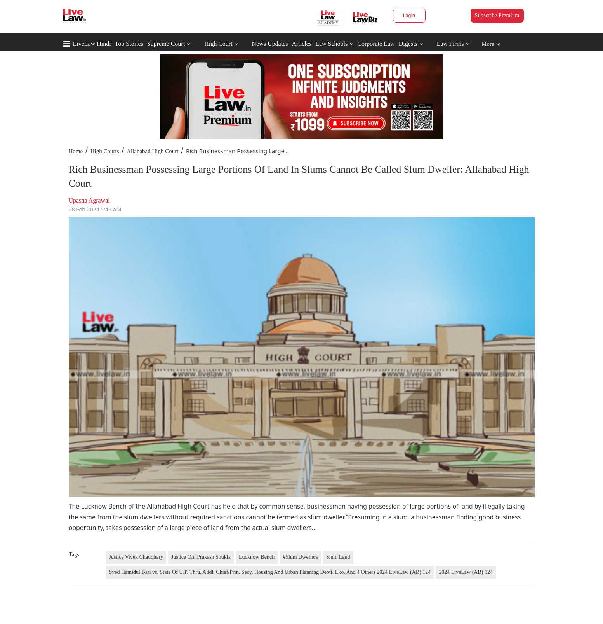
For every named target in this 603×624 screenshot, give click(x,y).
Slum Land (338, 557)
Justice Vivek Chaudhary (136, 557)
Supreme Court (166, 43)
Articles (301, 43)
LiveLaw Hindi (92, 43)
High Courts (104, 151)
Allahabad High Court (152, 151)
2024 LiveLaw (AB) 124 (466, 572)
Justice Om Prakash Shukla (201, 557)
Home (76, 151)
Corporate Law (375, 43)
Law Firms (453, 43)
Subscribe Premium (497, 15)
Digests (408, 43)
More (491, 44)
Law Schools (334, 43)
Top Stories (129, 43)
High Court (218, 43)
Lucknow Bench (257, 557)
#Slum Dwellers (300, 557)
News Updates (270, 43)
